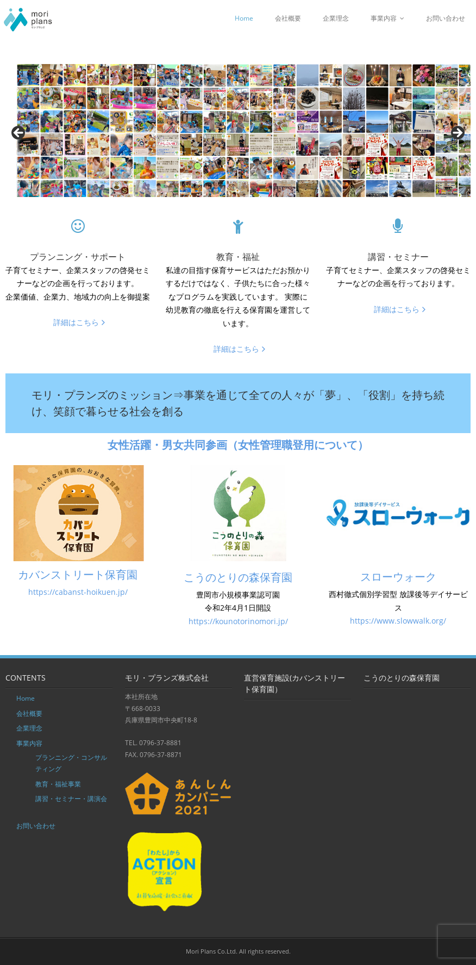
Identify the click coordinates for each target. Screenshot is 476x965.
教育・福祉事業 (58, 784)
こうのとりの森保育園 (238, 577)
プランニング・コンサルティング (71, 763)
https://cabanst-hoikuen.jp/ (78, 592)
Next (457, 133)
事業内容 (384, 18)
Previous (19, 133)
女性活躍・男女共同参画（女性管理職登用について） (238, 444)
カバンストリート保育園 (77, 574)
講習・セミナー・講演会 (71, 798)
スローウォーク (398, 576)
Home (244, 18)
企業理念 (336, 18)
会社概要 (288, 18)
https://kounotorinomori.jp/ (238, 621)
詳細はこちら (76, 322)
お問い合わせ (445, 18)
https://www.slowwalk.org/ (398, 620)
